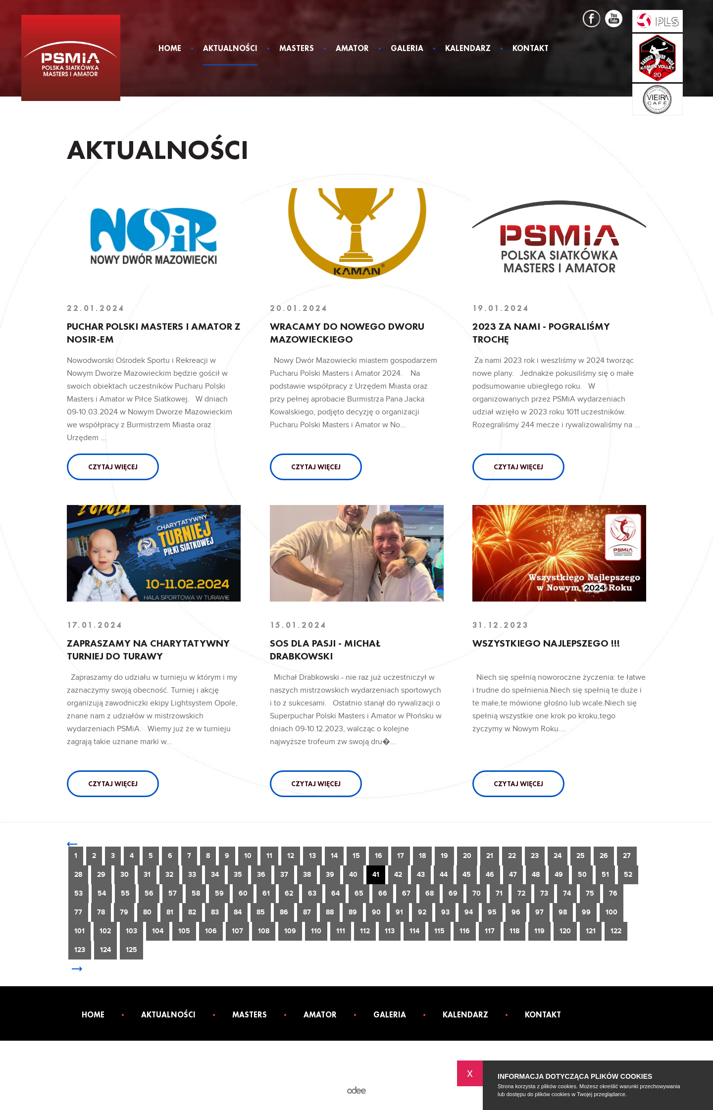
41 (375, 874)
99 (586, 912)
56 (149, 893)
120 (565, 931)
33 (192, 874)
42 (398, 874)
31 (147, 874)
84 (238, 912)
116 (464, 931)
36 (261, 874)
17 (400, 856)
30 (124, 874)
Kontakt (530, 49)
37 (284, 874)
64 (335, 893)
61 (266, 893)
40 (353, 874)
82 (192, 912)
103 (131, 931)
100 (611, 912)
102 (105, 931)
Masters (296, 49)
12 (290, 856)
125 (131, 950)
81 (169, 912)
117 (490, 931)
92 (422, 912)
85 (260, 912)
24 (557, 856)
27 (627, 856)
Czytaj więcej (113, 466)
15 (356, 856)
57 (172, 893)
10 (248, 856)
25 (580, 856)
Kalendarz (468, 49)
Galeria (407, 49)
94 (468, 912)
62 (289, 893)
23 (535, 856)
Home (169, 49)
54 (102, 893)
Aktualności (230, 49)
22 (512, 856)
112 (365, 931)
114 (414, 931)
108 (263, 931)
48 (536, 874)
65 (359, 893)
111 (340, 931)
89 (353, 912)
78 (101, 912)
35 (238, 874)
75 (590, 893)
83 (215, 912)
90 (376, 912)
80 (147, 912)
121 (591, 931)
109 (290, 931)
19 (444, 856)
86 (284, 912)
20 (467, 856)
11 (269, 856)
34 (215, 874)
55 (125, 893)
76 (613, 893)
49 (559, 874)
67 (406, 893)
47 (513, 874)
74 (567, 893)
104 (157, 931)
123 (79, 950)
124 (105, 950)
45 (466, 874)
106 (211, 931)
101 (79, 931)
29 (101, 874)
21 (489, 856)
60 (243, 893)
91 (399, 912)
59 (219, 893)
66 (382, 893)
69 (453, 893)
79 (124, 912)
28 (78, 874)
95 (492, 912)
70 (476, 893)
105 (184, 931)
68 (429, 893)
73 (544, 893)
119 (539, 931)
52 (628, 874)
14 (334, 856)
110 (316, 931)
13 (312, 856)
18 (422, 856)
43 (421, 874)
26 (604, 856)
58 (196, 893)
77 (78, 912)
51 (605, 874)
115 (439, 931)
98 (563, 912)
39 (330, 874)
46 (490, 874)
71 (499, 893)
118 (514, 931)
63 (312, 893)
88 (330, 912)
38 (307, 874)
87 (307, 912)
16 (378, 856)
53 (78, 893)
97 (539, 912)
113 (390, 931)
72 (521, 893)
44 (444, 874)
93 (445, 912)
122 (616, 931)
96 (515, 912)
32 (169, 874)
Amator (352, 49)
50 (582, 874)
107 (237, 931)
